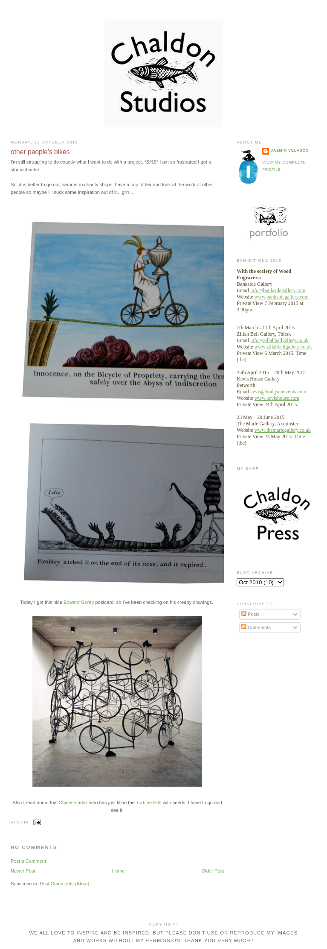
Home (118, 870)
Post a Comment (28, 861)
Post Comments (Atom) (64, 883)
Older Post (213, 870)
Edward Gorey (79, 602)
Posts (250, 614)
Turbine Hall (149, 802)
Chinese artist (73, 802)
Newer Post (23, 870)
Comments (256, 627)
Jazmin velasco (290, 150)
